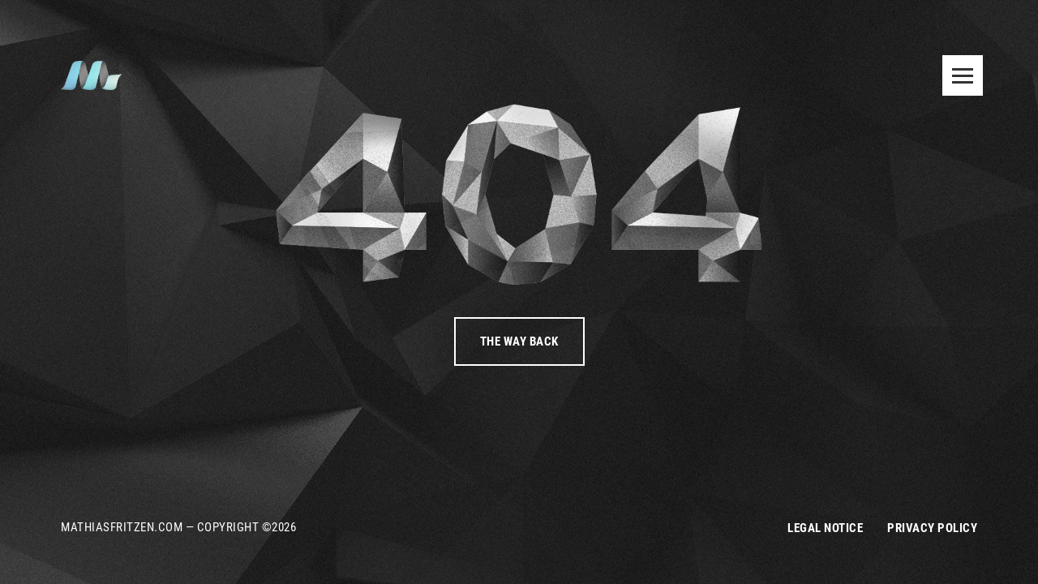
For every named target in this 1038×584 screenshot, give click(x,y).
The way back (519, 341)
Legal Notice (825, 528)
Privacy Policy (932, 528)
